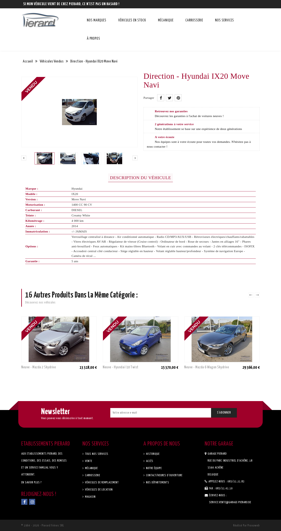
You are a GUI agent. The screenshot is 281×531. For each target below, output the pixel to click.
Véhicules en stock (132, 20)
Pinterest (178, 97)
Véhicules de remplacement (101, 482)
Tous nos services (96, 453)
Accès (149, 461)
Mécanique (165, 20)
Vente (88, 461)
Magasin (90, 496)
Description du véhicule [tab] (140, 177)
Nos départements (157, 482)
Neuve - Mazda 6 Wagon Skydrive (206, 367)
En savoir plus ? (31, 482)
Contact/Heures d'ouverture (163, 475)
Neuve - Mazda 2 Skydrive (38, 367)
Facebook (24, 502)
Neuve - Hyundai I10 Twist (121, 367)
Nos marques (96, 20)
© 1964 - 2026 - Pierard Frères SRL (42, 525)
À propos (93, 38)
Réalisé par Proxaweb (246, 525)
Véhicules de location (98, 489)
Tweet (169, 97)
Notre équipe (153, 468)
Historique (152, 453)
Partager (160, 97)
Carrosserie (194, 20)
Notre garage (219, 444)
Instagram (32, 502)
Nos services (224, 20)
